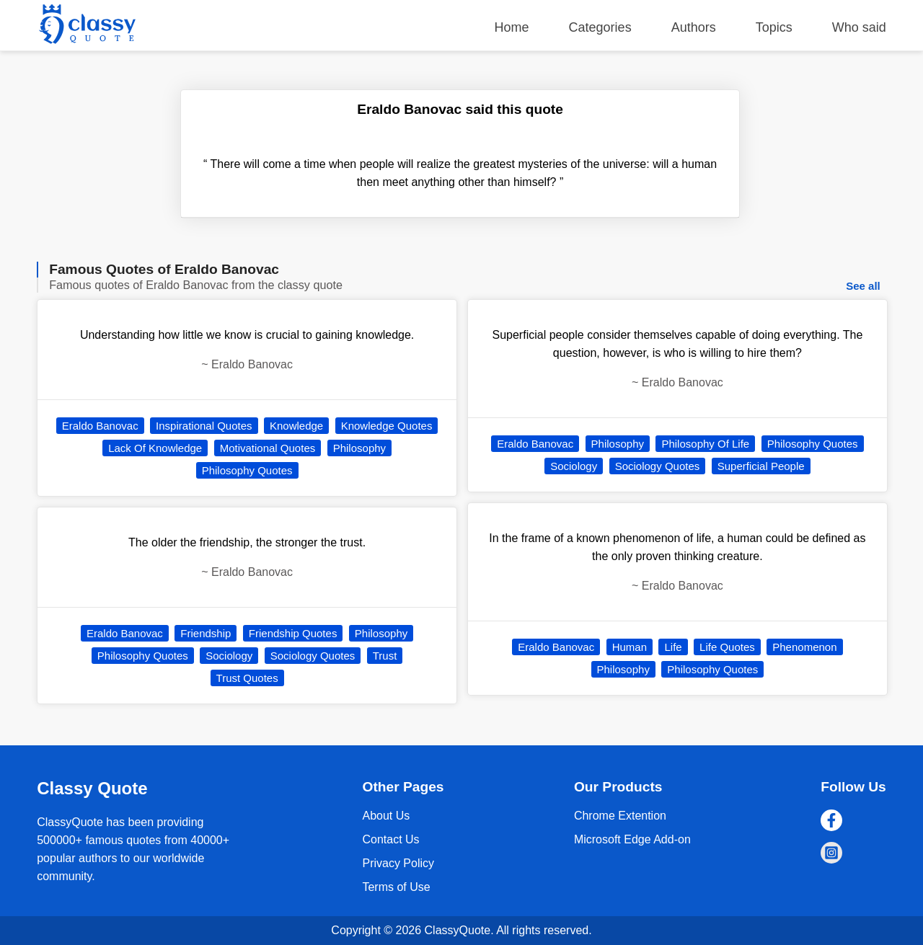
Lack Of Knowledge (155, 448)
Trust (385, 655)
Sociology (229, 655)
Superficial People (761, 466)
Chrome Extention (620, 815)
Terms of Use (396, 887)
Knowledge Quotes (387, 426)
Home (512, 27)
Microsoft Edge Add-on (632, 839)
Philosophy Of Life (705, 444)
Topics (774, 27)
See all (863, 286)
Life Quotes (727, 647)
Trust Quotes (247, 678)
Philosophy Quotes (247, 470)
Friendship (205, 633)
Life (672, 647)
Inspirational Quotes (204, 426)
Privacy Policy (398, 863)
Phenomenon (804, 647)
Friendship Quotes (293, 633)
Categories (600, 27)
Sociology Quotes (312, 655)
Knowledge (296, 426)
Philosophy (359, 448)
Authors (693, 27)
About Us (386, 815)
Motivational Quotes (268, 448)
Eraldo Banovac (100, 426)
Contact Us (390, 839)
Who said (859, 27)
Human (629, 647)
